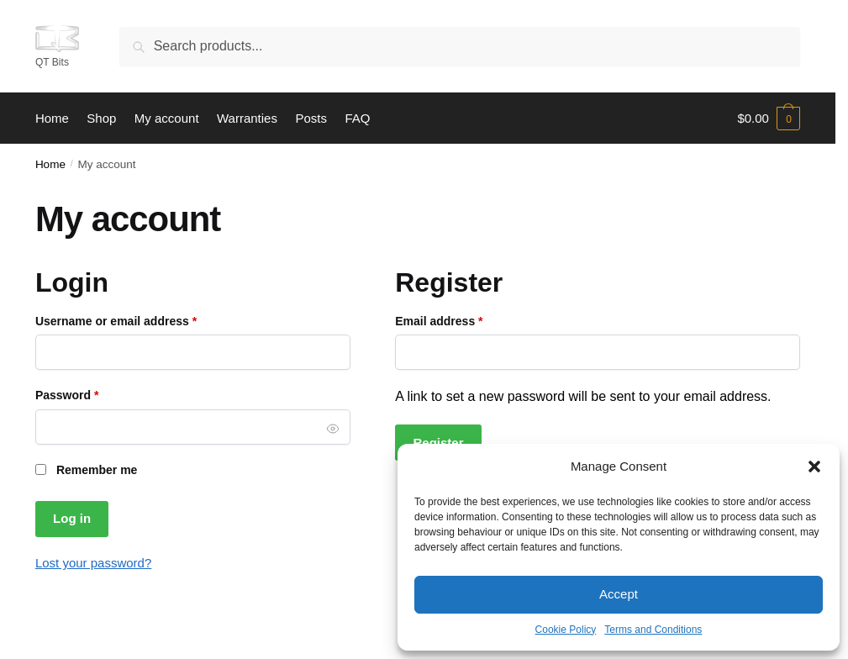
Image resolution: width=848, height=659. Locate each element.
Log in (72, 518)
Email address (464, 320)
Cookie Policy (566, 629)
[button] (814, 466)
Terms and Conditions (653, 629)
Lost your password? (93, 563)
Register (438, 442)
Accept (618, 594)
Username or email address (141, 320)
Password (92, 394)
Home (50, 164)
